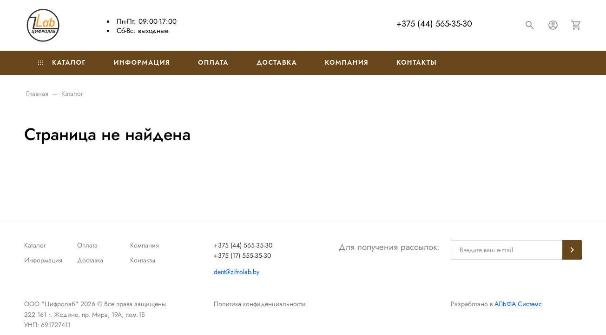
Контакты (416, 62)
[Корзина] (576, 25)
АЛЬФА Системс (517, 303)
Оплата (213, 62)
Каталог (62, 62)
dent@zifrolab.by (236, 271)
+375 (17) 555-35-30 (242, 255)
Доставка (277, 62)
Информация (141, 62)
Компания (347, 62)
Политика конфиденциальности (260, 303)
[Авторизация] (553, 25)
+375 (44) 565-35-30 (434, 23)
